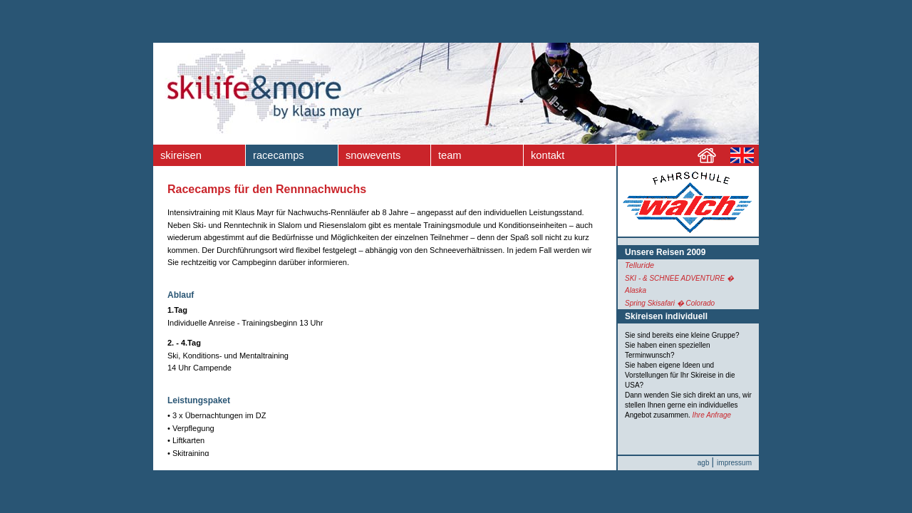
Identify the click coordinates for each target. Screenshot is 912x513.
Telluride (639, 265)
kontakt (547, 155)
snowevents (373, 155)
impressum (734, 463)
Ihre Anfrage (712, 415)
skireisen (181, 155)
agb (704, 463)
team (450, 155)
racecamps (278, 155)
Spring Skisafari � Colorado (670, 303)
